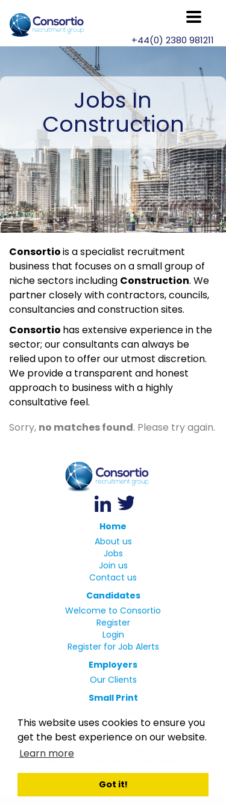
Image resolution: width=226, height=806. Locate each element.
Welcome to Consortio (113, 610)
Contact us (113, 577)
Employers (113, 665)
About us (113, 541)
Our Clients (113, 680)
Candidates (113, 595)
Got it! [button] (113, 784)
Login (113, 635)
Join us (113, 565)
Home (113, 526)
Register (113, 623)
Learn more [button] (46, 753)
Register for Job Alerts (113, 647)
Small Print (113, 698)
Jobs (113, 553)
